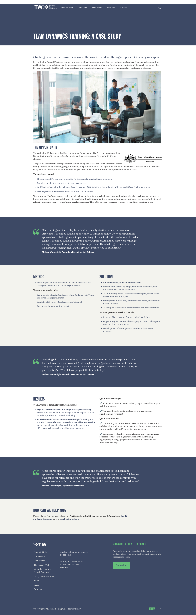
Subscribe (121, 565)
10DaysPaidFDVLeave (44, 576)
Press (36, 585)
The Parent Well (41, 565)
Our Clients (39, 561)
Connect (38, 589)
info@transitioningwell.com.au (74, 552)
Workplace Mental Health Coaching (42, 570)
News (36, 580)
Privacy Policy (74, 609)
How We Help (40, 552)
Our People (39, 556)
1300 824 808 (65, 555)
